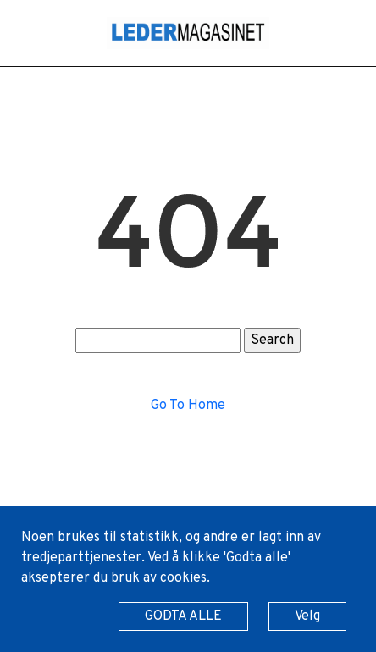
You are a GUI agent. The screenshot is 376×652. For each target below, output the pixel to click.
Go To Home (188, 405)
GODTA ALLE (183, 616)
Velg (307, 616)
